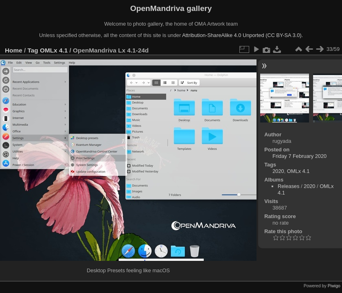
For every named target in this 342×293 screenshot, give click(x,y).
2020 (278, 171)
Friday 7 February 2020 (299, 156)
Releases (288, 186)
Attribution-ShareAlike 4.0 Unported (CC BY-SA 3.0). (242, 35)
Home (13, 50)
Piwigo (334, 285)
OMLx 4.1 (54, 50)
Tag (33, 50)
